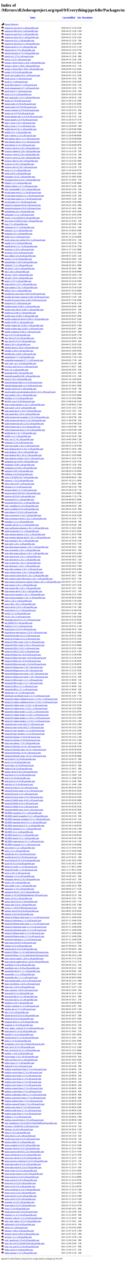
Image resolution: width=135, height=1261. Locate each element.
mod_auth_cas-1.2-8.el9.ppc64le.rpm (20, 363)
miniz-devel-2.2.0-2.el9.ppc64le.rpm (20, 1136)
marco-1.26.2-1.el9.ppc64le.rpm (18, 601)
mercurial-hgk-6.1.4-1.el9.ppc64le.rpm (21, 996)
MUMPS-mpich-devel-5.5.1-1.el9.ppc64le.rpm (24, 825)
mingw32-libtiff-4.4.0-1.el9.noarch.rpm (21, 806)
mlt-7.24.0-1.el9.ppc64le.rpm (17, 272)
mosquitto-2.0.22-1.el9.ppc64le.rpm (20, 177)
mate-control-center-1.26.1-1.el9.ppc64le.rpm (24, 572)
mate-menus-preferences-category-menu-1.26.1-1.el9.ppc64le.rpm (33, 582)
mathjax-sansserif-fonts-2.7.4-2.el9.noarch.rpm (24, 1104)
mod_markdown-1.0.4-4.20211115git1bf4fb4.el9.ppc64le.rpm (31, 1123)
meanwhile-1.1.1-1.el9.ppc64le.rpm (20, 974)
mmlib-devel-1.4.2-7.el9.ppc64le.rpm (20, 433)
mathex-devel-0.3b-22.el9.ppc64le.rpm (21, 772)
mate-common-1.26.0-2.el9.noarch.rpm (21, 990)
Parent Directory (12, 24)
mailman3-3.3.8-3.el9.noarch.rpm (19, 442)
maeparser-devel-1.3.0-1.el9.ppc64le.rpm (22, 892)
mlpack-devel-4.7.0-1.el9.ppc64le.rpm (21, 47)
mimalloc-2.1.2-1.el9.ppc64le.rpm (19, 522)
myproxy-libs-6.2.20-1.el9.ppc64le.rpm (21, 161)
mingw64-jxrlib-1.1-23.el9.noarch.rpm (21, 870)
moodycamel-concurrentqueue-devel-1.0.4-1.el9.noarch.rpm (30, 392)
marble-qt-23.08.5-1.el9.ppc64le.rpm (20, 313)
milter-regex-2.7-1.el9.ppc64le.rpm (19, 1063)
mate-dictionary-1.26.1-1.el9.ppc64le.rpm (22, 566)
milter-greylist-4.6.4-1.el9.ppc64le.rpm (21, 1060)
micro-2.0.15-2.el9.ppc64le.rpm (18, 94)
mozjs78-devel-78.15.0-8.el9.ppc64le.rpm (22, 860)
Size (79, 17)
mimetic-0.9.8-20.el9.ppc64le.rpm (19, 914)
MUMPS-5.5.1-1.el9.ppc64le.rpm (19, 832)
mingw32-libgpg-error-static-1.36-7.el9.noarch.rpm (26, 677)
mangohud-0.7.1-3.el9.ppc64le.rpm (19, 357)
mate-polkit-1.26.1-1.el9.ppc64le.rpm (20, 886)
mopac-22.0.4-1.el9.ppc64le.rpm (18, 898)
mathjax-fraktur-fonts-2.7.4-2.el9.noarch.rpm (24, 1101)
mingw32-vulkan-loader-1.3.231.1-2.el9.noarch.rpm (27, 715)
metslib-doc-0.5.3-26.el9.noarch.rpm (20, 854)
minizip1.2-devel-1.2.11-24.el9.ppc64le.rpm (23, 1218)
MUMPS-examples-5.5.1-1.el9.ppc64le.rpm (23, 813)
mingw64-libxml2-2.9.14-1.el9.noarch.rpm (23, 753)
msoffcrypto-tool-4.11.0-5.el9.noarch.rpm (22, 1139)
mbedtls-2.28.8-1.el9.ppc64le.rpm (19, 351)
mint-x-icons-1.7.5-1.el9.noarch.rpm (20, 126)
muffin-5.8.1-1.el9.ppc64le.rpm (18, 132)
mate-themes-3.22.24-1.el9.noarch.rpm (21, 512)
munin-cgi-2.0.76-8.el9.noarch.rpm (19, 113)
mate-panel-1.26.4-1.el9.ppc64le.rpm (20, 408)
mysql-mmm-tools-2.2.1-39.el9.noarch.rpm (23, 192)
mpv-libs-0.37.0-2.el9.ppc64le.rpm (19, 338)
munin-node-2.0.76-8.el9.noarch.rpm (20, 104)
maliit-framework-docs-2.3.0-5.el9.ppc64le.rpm (25, 430)
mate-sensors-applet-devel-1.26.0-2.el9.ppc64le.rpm (27, 962)
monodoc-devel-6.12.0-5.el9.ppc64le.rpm (22, 1148)
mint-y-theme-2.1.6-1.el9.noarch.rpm (20, 135)
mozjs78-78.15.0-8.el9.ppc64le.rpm (20, 863)
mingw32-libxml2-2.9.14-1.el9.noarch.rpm (23, 746)
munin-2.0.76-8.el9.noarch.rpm (18, 101)
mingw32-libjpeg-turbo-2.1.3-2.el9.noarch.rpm (24, 933)
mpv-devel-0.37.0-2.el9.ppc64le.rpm (20, 341)
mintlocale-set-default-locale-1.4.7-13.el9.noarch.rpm (27, 696)
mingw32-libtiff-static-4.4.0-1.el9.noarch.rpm (24, 800)
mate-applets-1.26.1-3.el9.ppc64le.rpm (21, 287)
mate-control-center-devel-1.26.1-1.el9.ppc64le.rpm (26, 575)
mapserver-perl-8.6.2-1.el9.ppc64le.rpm (21, 34)
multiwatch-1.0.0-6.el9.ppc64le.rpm (20, 1224)
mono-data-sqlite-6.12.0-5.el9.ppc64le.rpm (23, 1164)
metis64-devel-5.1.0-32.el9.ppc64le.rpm (21, 1038)
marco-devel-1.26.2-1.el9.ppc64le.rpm (21, 607)
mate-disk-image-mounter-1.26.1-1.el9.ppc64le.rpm (26, 547)
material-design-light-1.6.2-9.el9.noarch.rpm (23, 382)
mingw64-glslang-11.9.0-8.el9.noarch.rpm (22, 737)
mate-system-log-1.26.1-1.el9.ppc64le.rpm (23, 563)
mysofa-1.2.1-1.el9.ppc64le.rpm (18, 1237)
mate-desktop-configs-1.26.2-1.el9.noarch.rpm (24, 458)
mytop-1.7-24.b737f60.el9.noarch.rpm (21, 908)
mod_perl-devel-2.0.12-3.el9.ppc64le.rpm (22, 1050)
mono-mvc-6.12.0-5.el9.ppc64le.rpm (20, 1183)
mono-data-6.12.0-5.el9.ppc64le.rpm (20, 1205)
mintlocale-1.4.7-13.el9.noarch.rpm (20, 692)
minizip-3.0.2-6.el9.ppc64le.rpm (18, 946)
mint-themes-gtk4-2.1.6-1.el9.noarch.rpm (22, 142)
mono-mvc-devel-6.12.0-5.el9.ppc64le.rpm (23, 1158)
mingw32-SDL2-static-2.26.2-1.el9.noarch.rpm (25, 642)
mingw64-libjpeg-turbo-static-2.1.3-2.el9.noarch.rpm (27, 924)
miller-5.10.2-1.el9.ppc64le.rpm (18, 290)
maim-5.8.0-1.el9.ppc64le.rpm (17, 344)
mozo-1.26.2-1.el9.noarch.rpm (17, 873)
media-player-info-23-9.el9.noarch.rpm (21, 1212)
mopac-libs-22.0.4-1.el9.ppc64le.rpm (20, 905)
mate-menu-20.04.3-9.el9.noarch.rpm (20, 943)
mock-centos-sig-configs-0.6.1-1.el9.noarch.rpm (25, 240)
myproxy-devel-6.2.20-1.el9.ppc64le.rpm (22, 148)
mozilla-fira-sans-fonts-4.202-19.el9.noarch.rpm (25, 294)
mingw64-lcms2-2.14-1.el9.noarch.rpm (21, 794)
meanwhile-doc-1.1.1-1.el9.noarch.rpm (21, 977)
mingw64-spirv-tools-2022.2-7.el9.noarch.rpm (24, 724)
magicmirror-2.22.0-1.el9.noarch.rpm (20, 629)
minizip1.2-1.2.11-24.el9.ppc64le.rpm (21, 1215)
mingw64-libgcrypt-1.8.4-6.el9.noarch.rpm (23, 655)
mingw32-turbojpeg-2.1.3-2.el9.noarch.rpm (23, 920)
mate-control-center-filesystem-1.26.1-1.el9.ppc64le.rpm (29, 579)
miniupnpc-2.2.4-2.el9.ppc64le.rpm (20, 876)
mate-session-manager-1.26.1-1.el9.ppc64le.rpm (25, 598)
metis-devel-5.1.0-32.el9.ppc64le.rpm (20, 1031)
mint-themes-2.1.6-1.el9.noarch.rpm (20, 145)
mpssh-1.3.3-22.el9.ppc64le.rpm (18, 259)
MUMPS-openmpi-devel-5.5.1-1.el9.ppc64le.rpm (26, 822)
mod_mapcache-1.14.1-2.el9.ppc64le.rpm (22, 97)
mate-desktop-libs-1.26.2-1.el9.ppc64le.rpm (23, 455)
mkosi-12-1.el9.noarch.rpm (16, 1227)
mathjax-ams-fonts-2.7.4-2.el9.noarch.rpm (22, 1107)
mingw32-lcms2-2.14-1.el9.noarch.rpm (21, 787)
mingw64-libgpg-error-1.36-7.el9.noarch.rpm (24, 670)
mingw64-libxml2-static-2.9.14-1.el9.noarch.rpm (25, 756)
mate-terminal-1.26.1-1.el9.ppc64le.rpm (21, 541)
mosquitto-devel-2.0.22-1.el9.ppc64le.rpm (22, 180)
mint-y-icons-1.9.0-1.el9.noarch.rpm (20, 123)
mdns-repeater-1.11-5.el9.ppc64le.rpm (21, 1253)
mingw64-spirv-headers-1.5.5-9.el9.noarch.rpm (25, 734)
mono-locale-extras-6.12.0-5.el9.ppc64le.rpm (24, 1174)
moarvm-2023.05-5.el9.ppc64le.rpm (20, 496)
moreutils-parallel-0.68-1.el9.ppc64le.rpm (22, 376)
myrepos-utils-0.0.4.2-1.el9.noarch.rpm (21, 366)
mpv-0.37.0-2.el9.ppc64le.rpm (17, 335)
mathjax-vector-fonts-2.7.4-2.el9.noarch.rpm (23, 1072)
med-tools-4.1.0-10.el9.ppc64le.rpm (20, 781)
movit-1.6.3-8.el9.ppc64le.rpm (17, 762)
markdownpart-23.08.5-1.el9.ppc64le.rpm (22, 306)
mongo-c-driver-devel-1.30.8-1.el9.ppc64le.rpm (25, 63)
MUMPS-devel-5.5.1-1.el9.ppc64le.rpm (21, 835)
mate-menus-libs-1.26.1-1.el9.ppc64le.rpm (23, 588)
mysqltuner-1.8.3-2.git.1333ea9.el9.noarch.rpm (24, 1044)
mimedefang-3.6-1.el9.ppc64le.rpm (20, 211)
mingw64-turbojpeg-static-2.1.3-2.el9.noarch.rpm (26, 930)
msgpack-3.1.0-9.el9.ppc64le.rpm (19, 1025)
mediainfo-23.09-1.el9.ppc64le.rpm (20, 465)
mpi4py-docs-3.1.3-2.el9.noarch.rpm (20, 1009)
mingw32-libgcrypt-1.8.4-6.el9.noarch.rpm (23, 661)
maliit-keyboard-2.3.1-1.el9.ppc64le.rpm (22, 531)
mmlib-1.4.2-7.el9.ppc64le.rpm (18, 436)
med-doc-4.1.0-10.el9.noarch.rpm (19, 784)
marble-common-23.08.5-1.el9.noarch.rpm (23, 332)
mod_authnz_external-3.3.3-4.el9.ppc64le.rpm (24, 1028)
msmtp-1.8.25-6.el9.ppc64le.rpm (18, 72)
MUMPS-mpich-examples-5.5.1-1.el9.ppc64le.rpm (26, 816)
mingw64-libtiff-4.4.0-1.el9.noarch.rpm (21, 803)
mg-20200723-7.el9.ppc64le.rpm (18, 623)
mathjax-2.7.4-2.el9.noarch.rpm (18, 1117)
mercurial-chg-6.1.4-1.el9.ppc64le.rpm (21, 1000)
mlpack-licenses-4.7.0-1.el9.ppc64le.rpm (22, 53)
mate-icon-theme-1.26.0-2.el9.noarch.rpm (22, 984)
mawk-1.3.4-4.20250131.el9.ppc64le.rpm (22, 218)
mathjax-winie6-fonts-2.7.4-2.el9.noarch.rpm (24, 1088)
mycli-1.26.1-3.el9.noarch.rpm (17, 617)
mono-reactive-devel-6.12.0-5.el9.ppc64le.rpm (24, 1151)
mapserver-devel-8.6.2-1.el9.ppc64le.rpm (22, 44)
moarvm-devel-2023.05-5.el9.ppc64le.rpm (22, 493)
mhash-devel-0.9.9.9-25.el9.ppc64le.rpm (22, 1015)
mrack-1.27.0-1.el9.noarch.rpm (18, 59)
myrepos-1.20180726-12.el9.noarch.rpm (22, 1126)
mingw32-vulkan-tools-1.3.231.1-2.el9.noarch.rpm (26, 708)
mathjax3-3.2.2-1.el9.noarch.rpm (18, 626)
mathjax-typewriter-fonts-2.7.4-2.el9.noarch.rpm (25, 1098)
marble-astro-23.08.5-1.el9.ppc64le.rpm (21, 316)
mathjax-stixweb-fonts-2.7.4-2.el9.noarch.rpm (24, 1120)
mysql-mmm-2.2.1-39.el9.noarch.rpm (20, 202)
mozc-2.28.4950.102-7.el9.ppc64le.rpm (21, 477)
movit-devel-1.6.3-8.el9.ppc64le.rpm (20, 759)
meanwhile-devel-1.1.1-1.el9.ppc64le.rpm (22, 971)
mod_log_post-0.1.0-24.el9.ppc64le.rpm (22, 1246)
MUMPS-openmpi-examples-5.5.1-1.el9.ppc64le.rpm (27, 819)
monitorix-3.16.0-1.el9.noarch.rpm (19, 249)
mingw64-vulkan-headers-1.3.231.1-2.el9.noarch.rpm (27, 718)
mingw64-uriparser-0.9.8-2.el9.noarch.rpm (23, 208)
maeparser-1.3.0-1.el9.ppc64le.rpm (19, 889)
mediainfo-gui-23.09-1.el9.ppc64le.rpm (21, 461)
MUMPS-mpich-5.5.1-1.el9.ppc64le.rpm (22, 838)
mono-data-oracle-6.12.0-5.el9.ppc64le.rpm (23, 1167)
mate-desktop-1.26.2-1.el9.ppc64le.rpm (21, 452)
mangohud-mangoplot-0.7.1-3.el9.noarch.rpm (24, 360)
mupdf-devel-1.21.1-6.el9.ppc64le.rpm (21, 246)
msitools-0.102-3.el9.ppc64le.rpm (19, 471)
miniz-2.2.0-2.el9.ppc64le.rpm (17, 1132)
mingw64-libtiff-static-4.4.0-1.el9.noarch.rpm (24, 810)
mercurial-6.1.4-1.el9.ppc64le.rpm (19, 993)
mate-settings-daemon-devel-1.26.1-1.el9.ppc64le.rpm (27, 537)
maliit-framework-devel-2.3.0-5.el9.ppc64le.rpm (25, 420)
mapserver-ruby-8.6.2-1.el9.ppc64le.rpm (22, 37)
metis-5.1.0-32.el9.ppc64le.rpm (18, 1041)
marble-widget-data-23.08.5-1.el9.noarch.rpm (24, 328)
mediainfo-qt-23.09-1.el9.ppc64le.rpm (21, 468)
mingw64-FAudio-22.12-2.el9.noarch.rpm (22, 636)
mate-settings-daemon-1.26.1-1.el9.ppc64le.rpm (25, 534)
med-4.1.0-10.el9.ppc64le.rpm (17, 778)
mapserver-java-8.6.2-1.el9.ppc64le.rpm (21, 28)
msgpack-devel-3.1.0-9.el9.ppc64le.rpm (21, 1022)
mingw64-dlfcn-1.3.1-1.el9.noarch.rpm (21, 689)
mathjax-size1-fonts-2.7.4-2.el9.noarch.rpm (23, 1085)
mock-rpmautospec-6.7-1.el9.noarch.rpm (22, 88)
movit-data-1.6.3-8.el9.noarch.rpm (19, 765)
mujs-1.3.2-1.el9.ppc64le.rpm (17, 851)
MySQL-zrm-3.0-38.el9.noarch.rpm (20, 401)
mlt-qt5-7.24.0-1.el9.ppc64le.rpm (19, 275)
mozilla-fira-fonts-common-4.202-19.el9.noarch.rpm (27, 297)
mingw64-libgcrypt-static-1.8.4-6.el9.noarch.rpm (25, 664)
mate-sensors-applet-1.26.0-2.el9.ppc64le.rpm (24, 958)
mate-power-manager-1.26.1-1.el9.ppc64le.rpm (25, 594)
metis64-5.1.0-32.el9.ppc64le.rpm (19, 1034)
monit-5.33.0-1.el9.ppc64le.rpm (18, 379)
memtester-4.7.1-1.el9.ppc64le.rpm (19, 227)
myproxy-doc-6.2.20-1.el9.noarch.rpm (21, 167)
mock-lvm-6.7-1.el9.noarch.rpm (18, 91)
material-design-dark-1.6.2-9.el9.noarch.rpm (23, 385)
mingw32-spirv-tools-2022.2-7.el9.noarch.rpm (24, 727)
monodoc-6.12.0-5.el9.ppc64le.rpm (19, 1202)
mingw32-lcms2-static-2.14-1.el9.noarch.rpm (24, 797)
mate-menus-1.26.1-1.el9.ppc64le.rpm (21, 585)
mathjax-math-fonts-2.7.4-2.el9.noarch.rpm (23, 1110)
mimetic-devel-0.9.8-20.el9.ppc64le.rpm (22, 911)
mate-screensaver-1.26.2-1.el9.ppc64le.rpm (23, 515)
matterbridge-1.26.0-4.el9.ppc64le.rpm (21, 262)
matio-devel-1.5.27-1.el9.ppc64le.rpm (21, 284)
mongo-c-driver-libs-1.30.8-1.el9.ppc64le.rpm (24, 69)
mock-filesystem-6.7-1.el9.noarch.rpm (21, 85)
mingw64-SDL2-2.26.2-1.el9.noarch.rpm (22, 648)
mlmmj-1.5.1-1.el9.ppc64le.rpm (18, 183)
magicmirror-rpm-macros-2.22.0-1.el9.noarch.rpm (26, 632)
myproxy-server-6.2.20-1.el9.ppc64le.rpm (22, 158)
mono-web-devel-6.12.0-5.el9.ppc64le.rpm (23, 1155)
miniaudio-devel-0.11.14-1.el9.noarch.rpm (22, 620)
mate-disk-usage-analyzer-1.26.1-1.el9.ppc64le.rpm (26, 553)
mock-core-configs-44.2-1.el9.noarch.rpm (22, 75)
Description (87, 17)
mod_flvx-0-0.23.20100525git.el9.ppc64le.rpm (24, 1243)
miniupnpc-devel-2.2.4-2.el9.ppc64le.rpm (22, 879)
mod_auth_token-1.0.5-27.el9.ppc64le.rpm (23, 1221)
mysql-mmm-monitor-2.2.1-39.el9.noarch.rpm (24, 196)
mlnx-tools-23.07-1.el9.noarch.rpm (19, 484)
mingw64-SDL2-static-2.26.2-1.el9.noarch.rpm (25, 645)
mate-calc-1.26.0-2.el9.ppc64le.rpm (20, 987)
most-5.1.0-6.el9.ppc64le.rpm (17, 1208)
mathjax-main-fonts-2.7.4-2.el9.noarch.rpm (23, 1113)
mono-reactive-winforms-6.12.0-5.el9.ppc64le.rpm (26, 1161)
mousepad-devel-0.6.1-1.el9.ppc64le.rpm (22, 503)
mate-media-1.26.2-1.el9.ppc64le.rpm (21, 395)
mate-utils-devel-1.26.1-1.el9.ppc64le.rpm (22, 560)
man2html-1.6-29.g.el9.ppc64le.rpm (20, 965)
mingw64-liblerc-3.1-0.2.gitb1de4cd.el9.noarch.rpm (27, 955)
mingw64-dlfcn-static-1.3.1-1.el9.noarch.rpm (24, 683)
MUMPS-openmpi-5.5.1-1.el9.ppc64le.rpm (23, 829)
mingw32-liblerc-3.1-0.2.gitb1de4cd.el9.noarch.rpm (27, 952)
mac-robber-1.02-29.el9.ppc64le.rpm (20, 256)
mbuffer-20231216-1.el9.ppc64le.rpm (21, 389)
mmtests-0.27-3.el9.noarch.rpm (18, 303)
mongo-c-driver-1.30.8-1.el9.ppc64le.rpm (22, 66)
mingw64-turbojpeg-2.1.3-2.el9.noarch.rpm (23, 939)
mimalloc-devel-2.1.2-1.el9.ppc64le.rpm (22, 525)
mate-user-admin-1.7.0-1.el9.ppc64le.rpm (22, 743)
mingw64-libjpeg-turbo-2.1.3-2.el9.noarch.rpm (24, 936)
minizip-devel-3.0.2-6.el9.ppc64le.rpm (21, 949)
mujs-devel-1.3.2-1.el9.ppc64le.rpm (20, 848)
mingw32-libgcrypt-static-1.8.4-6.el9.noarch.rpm (25, 658)
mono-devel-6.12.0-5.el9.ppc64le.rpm (21, 1196)
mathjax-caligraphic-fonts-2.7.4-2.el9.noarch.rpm (25, 1094)
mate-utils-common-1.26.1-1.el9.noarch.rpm (23, 569)
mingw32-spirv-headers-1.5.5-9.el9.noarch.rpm (25, 730)
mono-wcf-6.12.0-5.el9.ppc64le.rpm (20, 1186)
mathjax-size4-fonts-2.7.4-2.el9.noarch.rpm (23, 1079)
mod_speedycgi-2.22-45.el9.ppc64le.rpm (22, 1240)
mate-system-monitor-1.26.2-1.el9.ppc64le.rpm (25, 404)
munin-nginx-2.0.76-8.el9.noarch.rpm (21, 107)
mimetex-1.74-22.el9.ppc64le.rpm (19, 480)
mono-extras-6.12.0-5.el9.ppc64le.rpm (21, 1180)
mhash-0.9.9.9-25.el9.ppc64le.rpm (19, 1019)
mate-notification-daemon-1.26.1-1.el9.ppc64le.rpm (27, 528)
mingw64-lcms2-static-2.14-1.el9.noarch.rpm (24, 791)
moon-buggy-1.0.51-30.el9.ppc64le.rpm (21, 1057)
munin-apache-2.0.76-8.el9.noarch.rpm (21, 120)
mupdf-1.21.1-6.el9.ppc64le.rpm (18, 243)
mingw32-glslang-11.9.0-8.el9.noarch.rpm (22, 740)
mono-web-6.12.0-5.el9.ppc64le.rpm (20, 1199)
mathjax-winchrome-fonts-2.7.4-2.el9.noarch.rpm (26, 1069)
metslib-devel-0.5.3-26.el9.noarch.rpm (21, 857)
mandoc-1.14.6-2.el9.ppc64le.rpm (19, 1053)
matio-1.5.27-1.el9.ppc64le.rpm (18, 281)
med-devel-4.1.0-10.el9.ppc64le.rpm (20, 775)
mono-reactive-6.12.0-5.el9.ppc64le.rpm (22, 1177)
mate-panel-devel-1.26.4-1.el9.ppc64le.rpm (23, 411)
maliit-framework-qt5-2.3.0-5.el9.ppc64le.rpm (24, 423)
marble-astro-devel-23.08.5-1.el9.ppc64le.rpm (24, 309)
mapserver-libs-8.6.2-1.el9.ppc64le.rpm (21, 31)
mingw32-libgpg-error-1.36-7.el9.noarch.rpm (24, 667)
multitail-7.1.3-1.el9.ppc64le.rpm (19, 265)
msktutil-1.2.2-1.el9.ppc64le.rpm (18, 230)
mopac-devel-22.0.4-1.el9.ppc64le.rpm (21, 901)
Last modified (68, 17)
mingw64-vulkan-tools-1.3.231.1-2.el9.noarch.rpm (26, 705)
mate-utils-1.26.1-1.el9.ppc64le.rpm (20, 544)
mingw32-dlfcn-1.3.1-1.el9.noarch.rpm (21, 686)
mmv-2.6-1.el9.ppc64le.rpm (16, 370)
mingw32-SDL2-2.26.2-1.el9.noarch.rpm (22, 651)
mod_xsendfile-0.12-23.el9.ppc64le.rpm (22, 506)
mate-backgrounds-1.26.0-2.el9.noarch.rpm (23, 981)
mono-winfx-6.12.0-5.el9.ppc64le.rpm (21, 1170)
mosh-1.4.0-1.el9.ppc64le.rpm (17, 882)
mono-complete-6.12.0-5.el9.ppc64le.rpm (22, 1145)
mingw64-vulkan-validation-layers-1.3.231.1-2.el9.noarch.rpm (31, 699)
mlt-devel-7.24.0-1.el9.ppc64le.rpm (20, 268)
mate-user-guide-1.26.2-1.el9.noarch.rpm (22, 446)
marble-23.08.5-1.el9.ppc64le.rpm (19, 322)
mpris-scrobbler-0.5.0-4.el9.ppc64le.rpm (22, 509)
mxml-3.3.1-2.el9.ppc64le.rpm (17, 613)
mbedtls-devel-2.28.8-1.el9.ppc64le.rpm (21, 347)
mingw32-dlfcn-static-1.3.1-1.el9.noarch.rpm (24, 680)
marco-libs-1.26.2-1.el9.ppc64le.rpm (20, 604)
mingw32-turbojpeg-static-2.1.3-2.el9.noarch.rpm (26, 927)
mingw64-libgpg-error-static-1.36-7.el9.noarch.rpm (26, 674)
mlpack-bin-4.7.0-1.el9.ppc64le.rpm (20, 50)
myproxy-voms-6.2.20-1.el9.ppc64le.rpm (22, 154)
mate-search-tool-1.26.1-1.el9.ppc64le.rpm (23, 556)
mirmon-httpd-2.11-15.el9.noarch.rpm (21, 490)
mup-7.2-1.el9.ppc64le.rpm (16, 224)
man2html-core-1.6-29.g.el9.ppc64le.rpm (22, 968)
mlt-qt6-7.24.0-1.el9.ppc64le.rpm (19, 278)
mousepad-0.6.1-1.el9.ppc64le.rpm (19, 499)
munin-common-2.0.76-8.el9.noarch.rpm (22, 110)
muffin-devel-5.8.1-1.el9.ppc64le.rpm (21, 129)
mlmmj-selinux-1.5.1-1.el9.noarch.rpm (21, 186)
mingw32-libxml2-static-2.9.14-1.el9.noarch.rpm (25, 749)
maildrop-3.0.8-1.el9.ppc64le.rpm (19, 1003)
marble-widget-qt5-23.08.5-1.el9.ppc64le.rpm (24, 325)
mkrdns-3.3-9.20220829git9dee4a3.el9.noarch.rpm (26, 895)
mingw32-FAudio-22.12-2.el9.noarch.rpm (22, 639)
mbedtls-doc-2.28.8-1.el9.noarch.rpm (20, 354)
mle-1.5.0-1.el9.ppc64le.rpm (17, 1012)
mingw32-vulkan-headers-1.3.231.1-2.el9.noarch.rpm (27, 721)
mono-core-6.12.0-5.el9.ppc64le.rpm (20, 1193)
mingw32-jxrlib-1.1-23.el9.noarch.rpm (21, 867)
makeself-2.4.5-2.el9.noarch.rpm (18, 1066)
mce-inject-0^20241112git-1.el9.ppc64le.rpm (24, 221)
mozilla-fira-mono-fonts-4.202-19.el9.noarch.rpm (26, 300)
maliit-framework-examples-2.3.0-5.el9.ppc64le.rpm (27, 417)
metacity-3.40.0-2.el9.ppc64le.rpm (19, 1231)
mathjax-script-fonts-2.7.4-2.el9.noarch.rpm (23, 1091)
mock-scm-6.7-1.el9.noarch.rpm (18, 78)
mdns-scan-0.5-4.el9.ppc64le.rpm (19, 1250)
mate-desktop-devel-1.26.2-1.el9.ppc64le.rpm (24, 449)
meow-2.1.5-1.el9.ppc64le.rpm (18, 170)
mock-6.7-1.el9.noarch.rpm (16, 82)
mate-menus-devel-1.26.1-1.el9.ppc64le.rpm (23, 591)
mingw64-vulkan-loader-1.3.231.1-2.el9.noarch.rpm (27, 711)
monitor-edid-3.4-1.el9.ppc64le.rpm (20, 1142)
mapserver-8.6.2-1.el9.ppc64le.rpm (19, 40)
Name (32, 17)
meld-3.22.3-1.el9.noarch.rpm (17, 237)
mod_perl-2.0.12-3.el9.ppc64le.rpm (20, 1047)
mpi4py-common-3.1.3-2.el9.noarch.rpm (22, 1006)
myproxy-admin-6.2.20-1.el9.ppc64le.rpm (22, 151)
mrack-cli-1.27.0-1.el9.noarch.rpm (19, 56)
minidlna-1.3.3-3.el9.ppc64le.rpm (19, 398)
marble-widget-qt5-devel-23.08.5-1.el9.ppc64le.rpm (27, 319)
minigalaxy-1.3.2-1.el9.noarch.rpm (19, 215)
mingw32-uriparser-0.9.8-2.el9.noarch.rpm (23, 205)
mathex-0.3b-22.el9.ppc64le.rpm (18, 768)
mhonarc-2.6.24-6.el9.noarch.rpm (19, 1129)
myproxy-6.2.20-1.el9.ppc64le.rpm (19, 164)
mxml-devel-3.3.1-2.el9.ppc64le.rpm (20, 610)
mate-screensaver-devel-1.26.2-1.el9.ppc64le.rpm (25, 518)
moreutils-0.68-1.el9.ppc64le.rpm (19, 373)
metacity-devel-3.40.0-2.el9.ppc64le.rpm (22, 1234)
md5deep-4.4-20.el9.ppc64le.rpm (19, 474)
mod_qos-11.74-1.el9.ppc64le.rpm (19, 439)
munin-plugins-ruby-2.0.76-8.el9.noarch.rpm (24, 116)
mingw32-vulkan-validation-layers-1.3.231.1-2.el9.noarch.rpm (31, 702)
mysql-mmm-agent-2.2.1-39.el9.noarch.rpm (23, 199)
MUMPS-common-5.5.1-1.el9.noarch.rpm (22, 844)
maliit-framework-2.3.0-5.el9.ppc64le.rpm (22, 427)
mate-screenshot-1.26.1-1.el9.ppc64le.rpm (22, 550)
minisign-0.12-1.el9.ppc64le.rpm (18, 234)
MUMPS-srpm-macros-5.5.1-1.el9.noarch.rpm (24, 841)
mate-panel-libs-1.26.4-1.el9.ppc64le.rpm (22, 414)
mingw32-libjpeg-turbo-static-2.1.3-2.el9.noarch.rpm (27, 917)
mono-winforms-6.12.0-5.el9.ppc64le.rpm (22, 1189)
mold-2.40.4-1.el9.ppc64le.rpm (18, 173)
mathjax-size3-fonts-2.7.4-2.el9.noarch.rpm (23, 1076)
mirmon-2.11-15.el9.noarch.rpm (18, 487)
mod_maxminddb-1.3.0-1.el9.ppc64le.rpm (22, 189)
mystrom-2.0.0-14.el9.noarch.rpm (19, 253)
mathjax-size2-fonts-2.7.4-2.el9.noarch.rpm (23, 1082)
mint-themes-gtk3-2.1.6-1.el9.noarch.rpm (22, 139)
